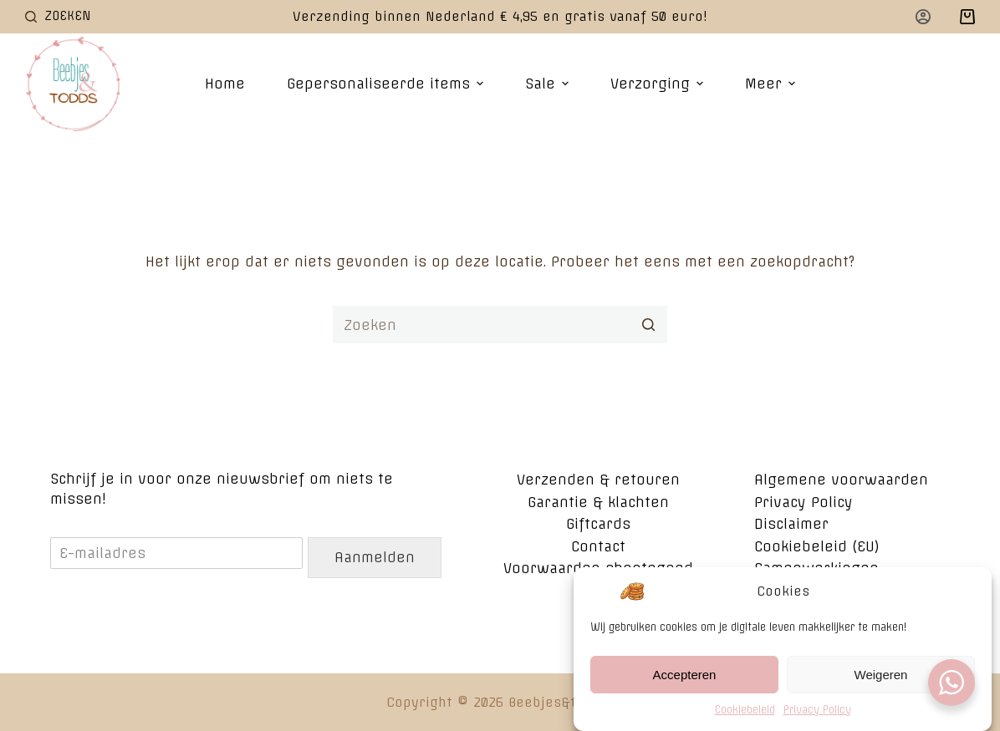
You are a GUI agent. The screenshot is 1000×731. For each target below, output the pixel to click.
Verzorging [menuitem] (658, 83)
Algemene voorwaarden (841, 479)
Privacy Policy (817, 710)
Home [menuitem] (225, 83)
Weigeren (881, 675)
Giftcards (598, 523)
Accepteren (685, 675)
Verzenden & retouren (598, 479)
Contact (598, 546)
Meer (772, 83)
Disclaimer (791, 523)
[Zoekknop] (648, 324)
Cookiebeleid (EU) (817, 546)
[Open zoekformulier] (58, 16)
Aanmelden (374, 557)
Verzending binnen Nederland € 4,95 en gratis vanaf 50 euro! (500, 16)
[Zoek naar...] (500, 324)
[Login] (923, 16)
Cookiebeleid (745, 710)
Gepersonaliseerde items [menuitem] (387, 83)
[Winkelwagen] (967, 16)
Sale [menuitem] (549, 83)
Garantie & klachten (598, 502)
